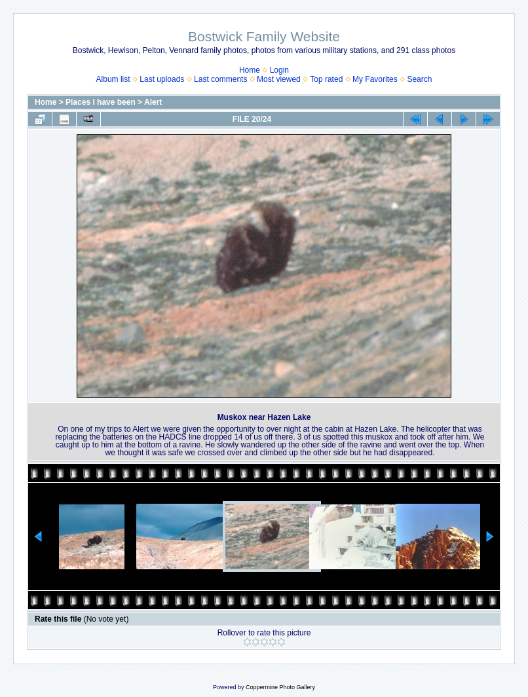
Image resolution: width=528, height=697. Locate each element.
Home (249, 70)
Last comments (220, 79)
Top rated (326, 79)
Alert (153, 102)
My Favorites (375, 79)
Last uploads (162, 79)
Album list (113, 79)
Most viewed (279, 79)
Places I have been (101, 102)
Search (419, 79)
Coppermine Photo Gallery (280, 687)
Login (279, 70)
